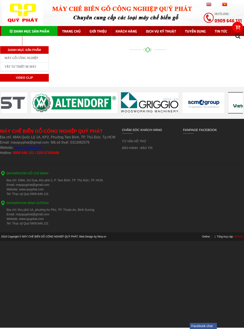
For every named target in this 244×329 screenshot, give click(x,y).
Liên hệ (11, 41)
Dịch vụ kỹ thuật (161, 31)
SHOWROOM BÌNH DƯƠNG (28, 203)
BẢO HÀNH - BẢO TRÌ (137, 148)
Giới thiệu (98, 31)
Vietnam (229, 4)
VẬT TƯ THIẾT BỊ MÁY (20, 66)
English (213, 4)
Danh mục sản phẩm (29, 31)
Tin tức (221, 31)
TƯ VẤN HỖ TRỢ (134, 141)
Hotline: (228, 18)
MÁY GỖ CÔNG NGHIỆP (21, 58)
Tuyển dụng (195, 31)
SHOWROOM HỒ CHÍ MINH (27, 173)
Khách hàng (126, 31)
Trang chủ (71, 31)
